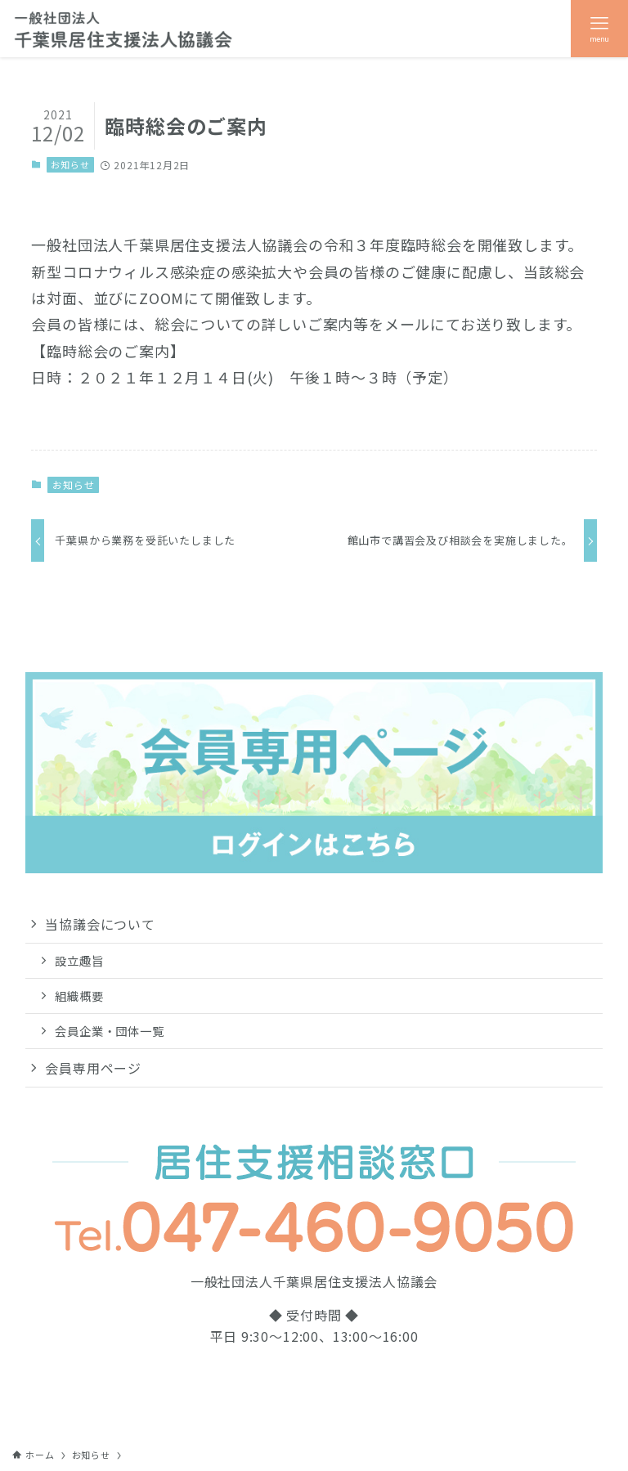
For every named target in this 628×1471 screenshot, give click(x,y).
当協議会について (100, 924)
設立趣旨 (79, 960)
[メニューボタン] (599, 28)
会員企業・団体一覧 (109, 1030)
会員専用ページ (93, 1068)
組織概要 (79, 995)
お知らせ (70, 164)
